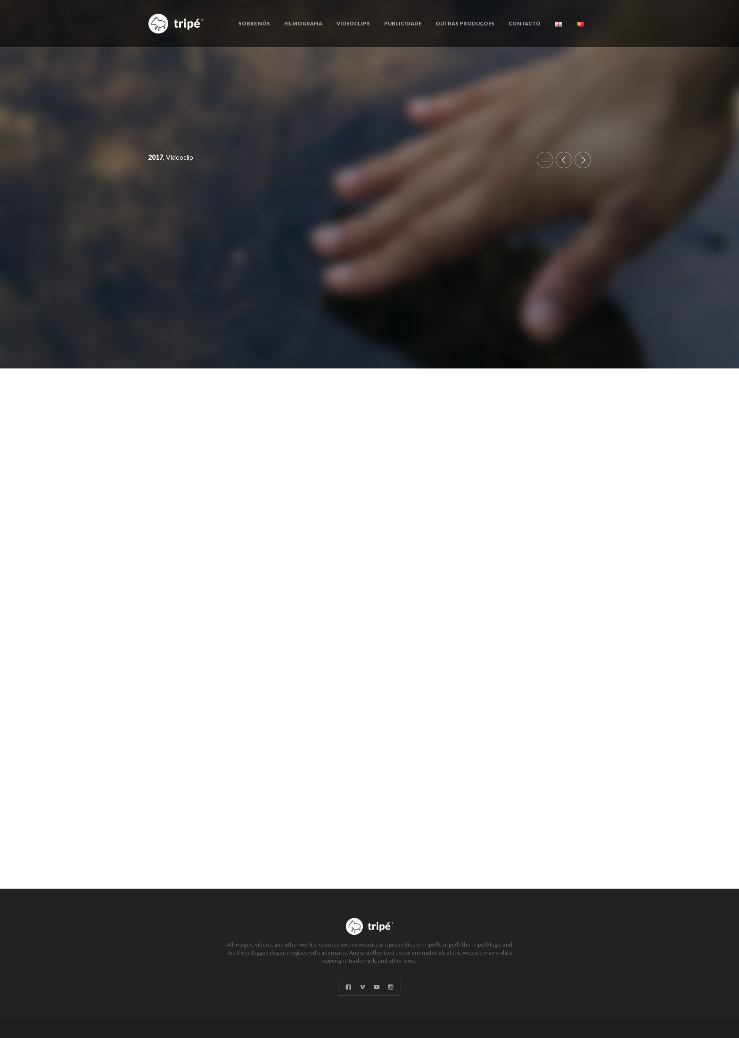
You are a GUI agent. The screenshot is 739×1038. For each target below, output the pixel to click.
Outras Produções (464, 23)
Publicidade (402, 23)
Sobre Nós (254, 23)
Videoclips (353, 23)
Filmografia (303, 23)
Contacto (525, 23)
